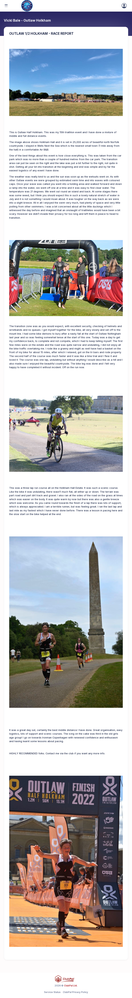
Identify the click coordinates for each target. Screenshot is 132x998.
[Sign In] (124, 6)
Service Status (52, 992)
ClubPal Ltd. (71, 985)
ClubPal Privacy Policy (75, 992)
